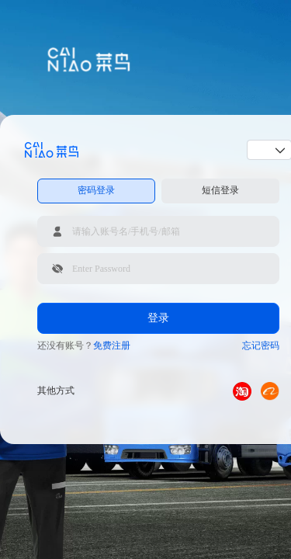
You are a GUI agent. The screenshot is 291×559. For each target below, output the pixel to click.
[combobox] (264, 149)
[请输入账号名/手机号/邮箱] (158, 231)
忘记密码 (260, 345)
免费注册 (111, 345)
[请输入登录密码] (158, 268)
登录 (158, 318)
